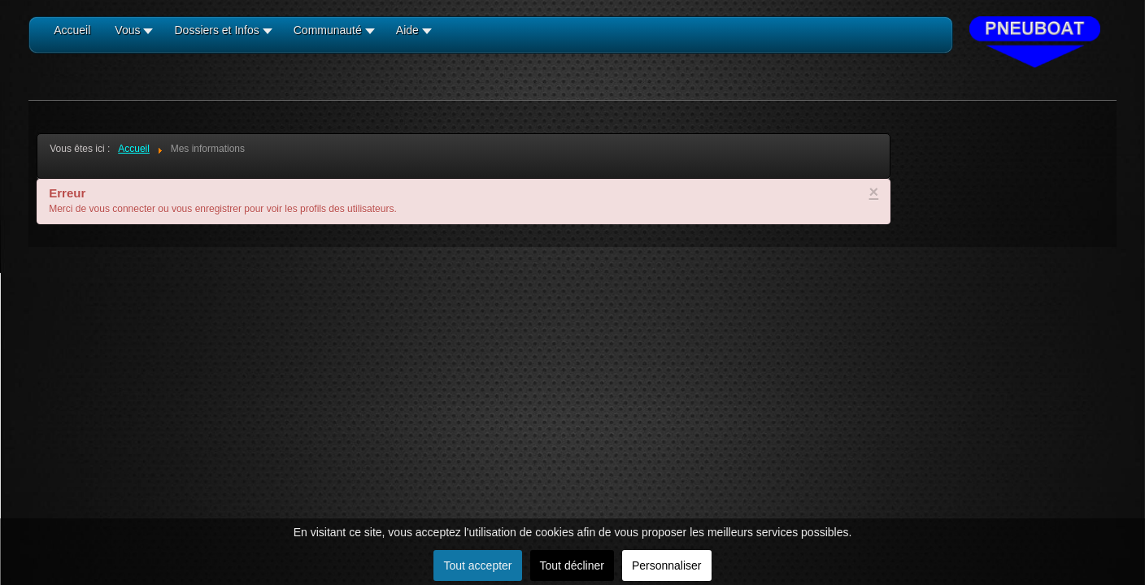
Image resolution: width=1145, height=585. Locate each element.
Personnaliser (667, 565)
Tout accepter (477, 565)
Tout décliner (572, 565)
